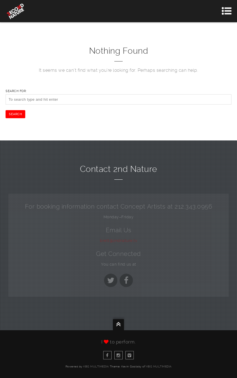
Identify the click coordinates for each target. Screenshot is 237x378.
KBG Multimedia (96, 366)
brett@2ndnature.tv (118, 240)
